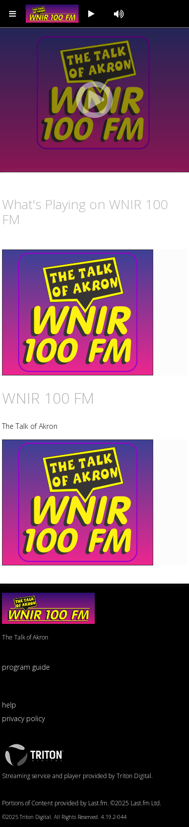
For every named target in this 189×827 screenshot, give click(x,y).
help (9, 705)
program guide (26, 667)
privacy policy (23, 718)
